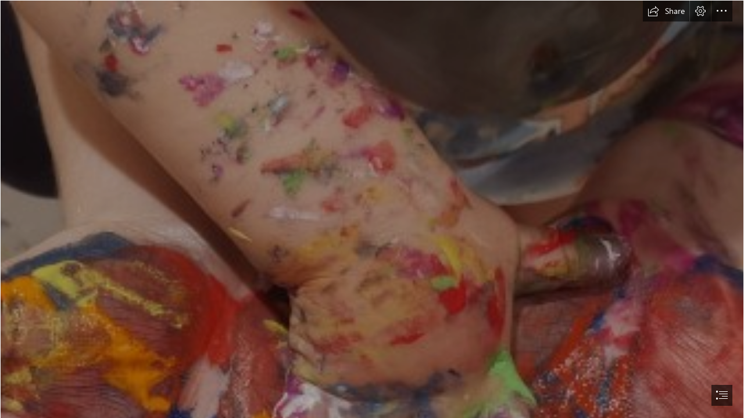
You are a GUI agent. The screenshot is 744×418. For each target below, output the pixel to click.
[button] (666, 11)
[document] (372, 209)
